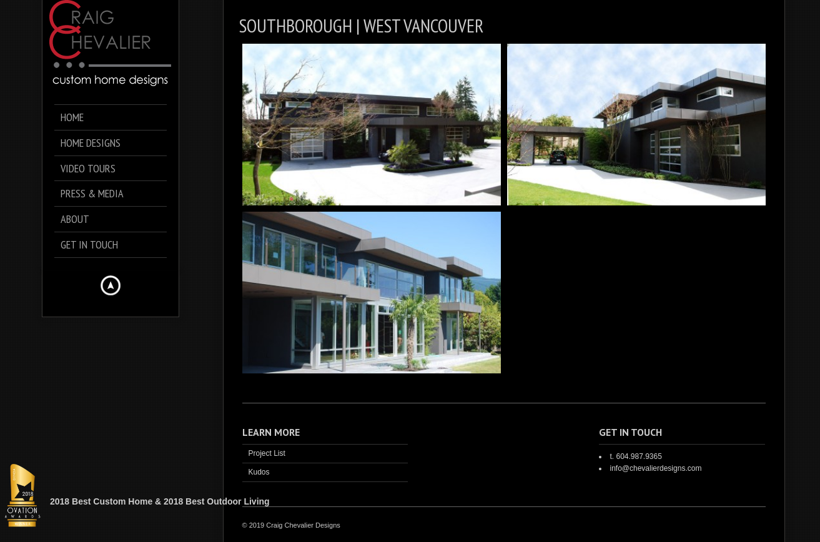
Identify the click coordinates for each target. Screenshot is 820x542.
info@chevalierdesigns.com (655, 468)
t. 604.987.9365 (635, 456)
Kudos (259, 472)
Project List (267, 453)
